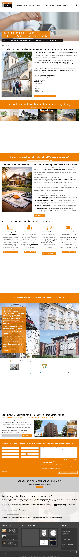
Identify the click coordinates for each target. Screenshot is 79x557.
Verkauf (56, 70)
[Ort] (33, 454)
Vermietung (66, 70)
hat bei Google (39, 556)
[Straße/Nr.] (10, 454)
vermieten (30, 499)
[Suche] (77, 6)
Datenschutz (48, 552)
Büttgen (13, 320)
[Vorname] (30, 448)
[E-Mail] (30, 457)
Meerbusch (44, 179)
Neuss (66, 177)
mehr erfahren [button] (39, 215)
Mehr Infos (66, 372)
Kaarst (63, 177)
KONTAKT (65, 5)
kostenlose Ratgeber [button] (68, 251)
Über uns (16, 336)
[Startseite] (7, 5)
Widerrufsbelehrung (40, 552)
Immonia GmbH (10, 553)
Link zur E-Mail (54, 468)
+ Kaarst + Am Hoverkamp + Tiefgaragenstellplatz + (12, 543)
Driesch (5, 320)
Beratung (54, 63)
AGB (34, 552)
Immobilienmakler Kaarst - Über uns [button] (45, 96)
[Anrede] (10, 448)
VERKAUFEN (31, 5)
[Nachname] (10, 451)
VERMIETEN (39, 5)
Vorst (8, 320)
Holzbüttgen (17, 318)
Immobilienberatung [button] (48, 253)
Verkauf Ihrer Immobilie (13, 514)
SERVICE (52, 5)
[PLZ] (23, 454)
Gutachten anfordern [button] (10, 251)
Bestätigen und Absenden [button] (68, 472)
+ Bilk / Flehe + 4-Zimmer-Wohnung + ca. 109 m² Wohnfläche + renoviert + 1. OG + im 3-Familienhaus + (12, 532)
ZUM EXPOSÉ (26, 435)
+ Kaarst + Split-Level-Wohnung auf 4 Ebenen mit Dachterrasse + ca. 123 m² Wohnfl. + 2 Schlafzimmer (12, 538)
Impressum (30, 552)
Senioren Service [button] (29, 251)
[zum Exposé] (72, 422)
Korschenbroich (71, 177)
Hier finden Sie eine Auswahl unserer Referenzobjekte (39, 160)
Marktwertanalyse (39, 91)
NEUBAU (46, 5)
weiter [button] (39, 487)
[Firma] (30, 451)
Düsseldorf (36, 179)
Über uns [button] (6, 350)
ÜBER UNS (58, 5)
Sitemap (39, 553)
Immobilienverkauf (8, 316)
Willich (7, 323)
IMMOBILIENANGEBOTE (21, 5)
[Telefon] (10, 457)
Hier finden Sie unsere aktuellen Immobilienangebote (39, 107)
